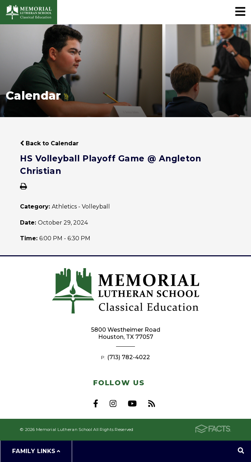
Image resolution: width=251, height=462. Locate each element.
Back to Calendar (49, 143)
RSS (151, 403)
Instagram (113, 403)
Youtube (132, 403)
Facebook (95, 403)
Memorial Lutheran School (28, 12)
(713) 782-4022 (128, 357)
